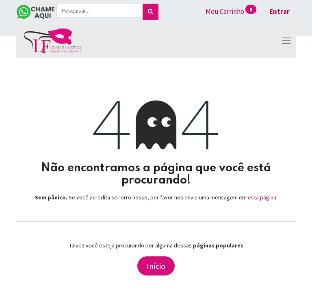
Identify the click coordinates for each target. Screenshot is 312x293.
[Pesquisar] (150, 12)
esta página (262, 197)
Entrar (279, 11)
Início (156, 266)
